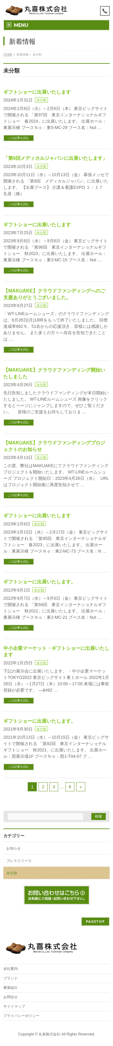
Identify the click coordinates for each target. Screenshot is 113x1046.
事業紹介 (10, 988)
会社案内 (10, 969)
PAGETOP (95, 921)
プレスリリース (19, 861)
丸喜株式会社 (49, 1034)
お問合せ (10, 997)
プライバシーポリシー (21, 1016)
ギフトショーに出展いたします (37, 92)
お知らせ (13, 848)
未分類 (41, 100)
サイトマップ (14, 1006)
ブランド (10, 978)
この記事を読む (18, 138)
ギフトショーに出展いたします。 (39, 581)
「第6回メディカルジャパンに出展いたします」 (55, 158)
